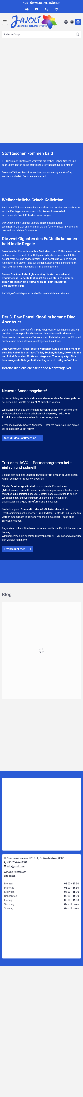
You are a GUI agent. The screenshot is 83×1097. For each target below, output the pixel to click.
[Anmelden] (72, 22)
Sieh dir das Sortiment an (22, 438)
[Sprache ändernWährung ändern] (66, 22)
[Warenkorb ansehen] (78, 22)
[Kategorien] (5, 22)
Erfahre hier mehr (17, 549)
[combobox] (41, 34)
